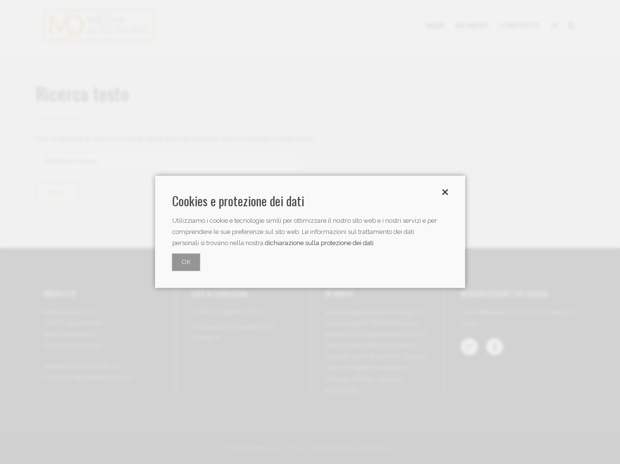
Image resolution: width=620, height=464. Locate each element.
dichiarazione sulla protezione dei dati (319, 243)
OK (186, 262)
